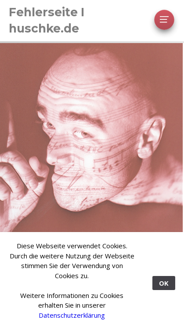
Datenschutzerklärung (72, 315)
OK (164, 283)
